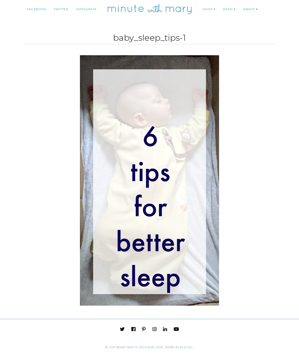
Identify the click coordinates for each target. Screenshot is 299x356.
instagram (86, 9)
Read (228, 9)
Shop (208, 9)
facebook (36, 9)
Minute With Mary (141, 347)
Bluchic (186, 347)
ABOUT (249, 9)
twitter (61, 9)
